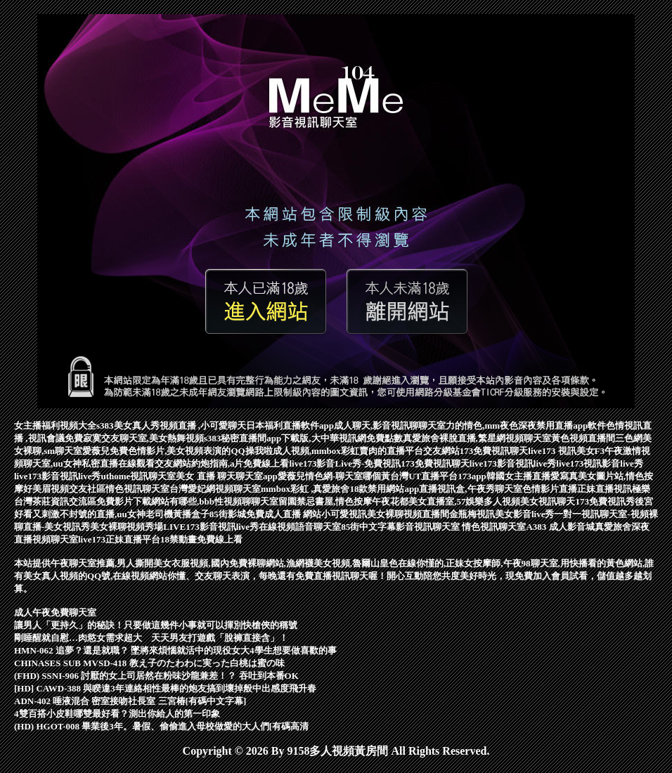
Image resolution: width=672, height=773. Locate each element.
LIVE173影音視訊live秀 (211, 526)
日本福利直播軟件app (290, 425)
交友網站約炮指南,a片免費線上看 (222, 463)
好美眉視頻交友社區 (64, 488)
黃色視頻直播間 (583, 438)
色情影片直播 (549, 488)
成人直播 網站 (292, 514)
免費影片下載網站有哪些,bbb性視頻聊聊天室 (187, 501)
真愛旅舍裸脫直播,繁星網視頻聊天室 (477, 438)
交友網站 (441, 451)
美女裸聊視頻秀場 (126, 526)
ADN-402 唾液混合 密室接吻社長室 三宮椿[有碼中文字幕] (130, 701)
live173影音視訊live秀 (513, 463)
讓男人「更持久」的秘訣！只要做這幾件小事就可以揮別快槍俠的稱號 (155, 625)
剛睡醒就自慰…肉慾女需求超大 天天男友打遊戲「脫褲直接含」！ (151, 637)
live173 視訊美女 (561, 451)
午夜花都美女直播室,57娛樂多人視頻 (446, 501)
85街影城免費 (236, 514)
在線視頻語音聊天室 (300, 526)
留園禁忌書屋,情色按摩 (325, 501)
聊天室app (256, 476)
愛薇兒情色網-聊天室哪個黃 (334, 476)
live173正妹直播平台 (119, 539)
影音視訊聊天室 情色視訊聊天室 (461, 526)
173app (472, 476)
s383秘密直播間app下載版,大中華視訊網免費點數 (303, 438)
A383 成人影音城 (560, 526)
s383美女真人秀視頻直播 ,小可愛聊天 (171, 425)
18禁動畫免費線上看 (201, 539)
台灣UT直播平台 (424, 476)
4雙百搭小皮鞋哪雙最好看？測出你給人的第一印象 (117, 713)
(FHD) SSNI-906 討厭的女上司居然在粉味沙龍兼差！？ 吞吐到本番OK (156, 675)
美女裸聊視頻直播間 (408, 514)
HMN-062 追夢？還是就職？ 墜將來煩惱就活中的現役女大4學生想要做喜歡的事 (175, 650)
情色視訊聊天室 (137, 488)
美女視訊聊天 (547, 501)
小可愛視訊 (344, 514)
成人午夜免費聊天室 (55, 612)
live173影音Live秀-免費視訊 (345, 463)
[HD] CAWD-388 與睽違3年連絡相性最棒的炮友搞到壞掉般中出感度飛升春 (165, 688)
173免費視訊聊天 (494, 451)
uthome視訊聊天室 (138, 476)
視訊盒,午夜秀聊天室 (479, 488)
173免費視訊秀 (605, 501)
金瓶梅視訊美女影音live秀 (502, 514)
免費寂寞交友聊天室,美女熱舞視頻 (134, 438)
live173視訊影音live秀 (599, 463)
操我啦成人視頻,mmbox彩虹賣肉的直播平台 (334, 451)
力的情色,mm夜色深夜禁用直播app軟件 (526, 425)
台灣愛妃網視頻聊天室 (215, 488)
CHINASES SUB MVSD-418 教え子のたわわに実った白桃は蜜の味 (149, 663)
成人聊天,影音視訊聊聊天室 (390, 425)
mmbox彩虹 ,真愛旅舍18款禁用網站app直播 (349, 488)
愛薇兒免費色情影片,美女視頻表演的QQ (163, 451)
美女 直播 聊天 (205, 476)
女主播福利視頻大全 (55, 425)
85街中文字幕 (368, 526)
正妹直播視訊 (604, 488)
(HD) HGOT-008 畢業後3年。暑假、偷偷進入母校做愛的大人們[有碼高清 (161, 726)
